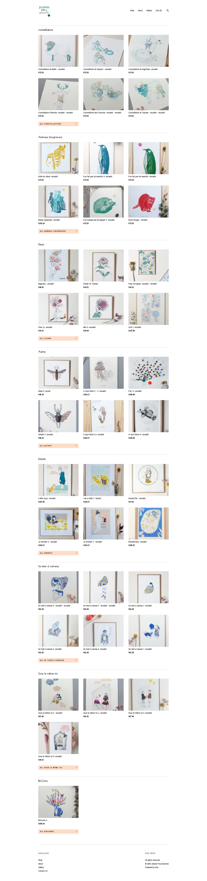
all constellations (50, 124)
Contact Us (42, 870)
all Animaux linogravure (53, 231)
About (140, 10)
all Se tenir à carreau (52, 660)
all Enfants (46, 553)
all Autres (46, 446)
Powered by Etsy (152, 867)
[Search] (168, 10)
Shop (132, 10)
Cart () (159, 10)
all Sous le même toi (51, 768)
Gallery (149, 10)
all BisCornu (47, 831)
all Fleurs (45, 338)
